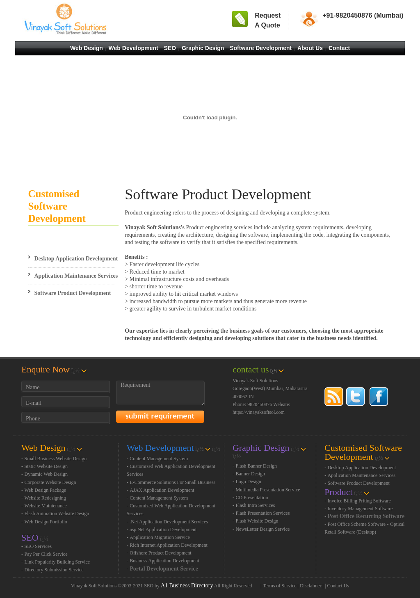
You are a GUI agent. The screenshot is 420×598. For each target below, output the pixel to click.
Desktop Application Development (76, 259)
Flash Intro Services (255, 505)
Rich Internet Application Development (169, 545)
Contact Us (338, 586)
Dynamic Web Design (46, 474)
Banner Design (250, 474)
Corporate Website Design (50, 482)
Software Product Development (72, 293)
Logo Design (248, 481)
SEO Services (38, 546)
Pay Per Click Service (46, 554)
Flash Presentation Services (262, 513)
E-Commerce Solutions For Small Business (172, 482)
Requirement (160, 393)
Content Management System (159, 458)
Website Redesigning (45, 498)
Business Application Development (164, 561)
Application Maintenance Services (76, 276)
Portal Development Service (164, 569)
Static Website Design (46, 466)
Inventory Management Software (360, 508)
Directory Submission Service (54, 570)
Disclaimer (311, 586)
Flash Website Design (256, 521)
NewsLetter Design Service (262, 529)
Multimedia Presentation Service (267, 490)
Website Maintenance (46, 506)
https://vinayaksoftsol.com (259, 412)
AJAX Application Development (162, 490)
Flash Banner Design (256, 466)
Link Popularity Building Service (57, 562)
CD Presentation (251, 497)
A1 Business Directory (187, 585)
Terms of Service (280, 586)
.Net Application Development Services (169, 522)
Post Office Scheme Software (357, 524)
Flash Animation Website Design (57, 513)
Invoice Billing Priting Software (359, 501)
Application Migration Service (160, 537)
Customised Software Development (57, 206)
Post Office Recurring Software (366, 516)
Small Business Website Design (56, 458)
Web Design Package (45, 490)
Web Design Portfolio (46, 522)
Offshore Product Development (160, 553)
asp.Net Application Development (163, 529)
